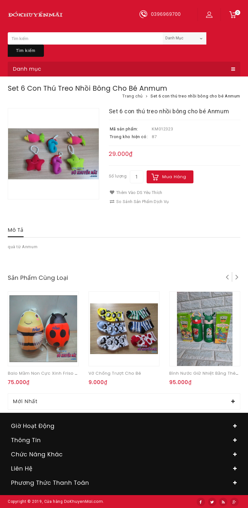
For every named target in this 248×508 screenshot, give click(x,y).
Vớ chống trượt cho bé (114, 373)
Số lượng (118, 176)
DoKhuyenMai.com (83, 501)
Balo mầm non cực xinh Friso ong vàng (53, 373)
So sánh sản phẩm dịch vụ (139, 201)
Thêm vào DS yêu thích (136, 192)
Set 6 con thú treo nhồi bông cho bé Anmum (195, 96)
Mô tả (16, 230)
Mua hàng (174, 177)
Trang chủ (132, 96)
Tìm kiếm (26, 50)
